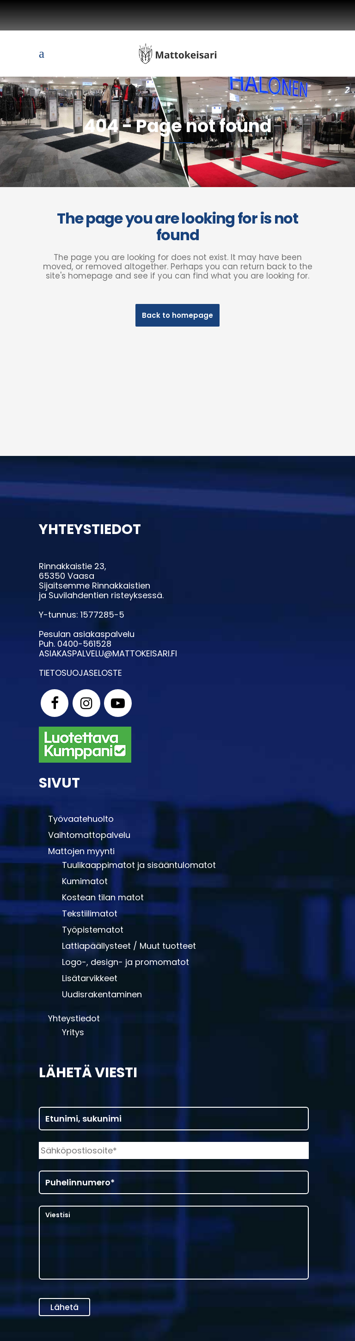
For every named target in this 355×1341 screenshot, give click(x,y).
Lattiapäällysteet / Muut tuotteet (129, 948)
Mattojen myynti (81, 854)
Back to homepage (177, 315)
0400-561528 (84, 646)
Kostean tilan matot (103, 900)
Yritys (73, 1035)
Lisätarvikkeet (89, 981)
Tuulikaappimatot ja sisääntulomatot (139, 867)
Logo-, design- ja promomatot (125, 964)
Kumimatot (85, 884)
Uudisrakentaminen (102, 997)
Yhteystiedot (74, 1021)
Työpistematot (92, 932)
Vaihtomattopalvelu (89, 837)
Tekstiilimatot (89, 916)
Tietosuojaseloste (80, 675)
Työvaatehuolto (81, 821)
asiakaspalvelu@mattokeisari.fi (108, 656)
